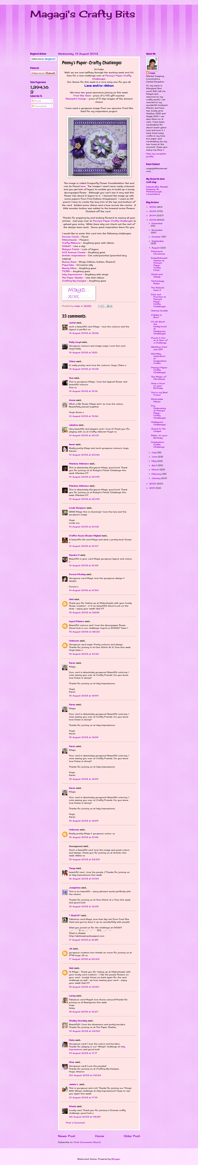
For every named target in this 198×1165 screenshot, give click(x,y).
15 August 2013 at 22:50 (84, 859)
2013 (153, 220)
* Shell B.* (74, 915)
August (156, 247)
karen (72, 444)
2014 (153, 215)
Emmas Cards (70, 236)
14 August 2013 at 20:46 (84, 455)
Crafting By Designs (74, 281)
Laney (72, 995)
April (155, 465)
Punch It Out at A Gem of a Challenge (159, 340)
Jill (70, 948)
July (154, 452)
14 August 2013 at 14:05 (84, 369)
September (158, 241)
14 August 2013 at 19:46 (83, 416)
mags (152, 73)
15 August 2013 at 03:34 (84, 612)
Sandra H (74, 555)
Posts (36, 101)
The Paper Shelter (72, 277)
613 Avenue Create (73, 252)
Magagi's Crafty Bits (82, 14)
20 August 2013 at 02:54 (85, 1075)
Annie (72, 400)
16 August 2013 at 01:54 (84, 878)
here (83, 186)
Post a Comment (75, 1122)
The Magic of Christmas (158, 377)
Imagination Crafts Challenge (157, 444)
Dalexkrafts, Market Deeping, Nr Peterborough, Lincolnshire (157, 190)
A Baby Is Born (156, 316)
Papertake (68, 265)
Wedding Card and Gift (159, 348)
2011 (152, 488)
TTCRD (66, 271)
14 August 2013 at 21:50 (84, 590)
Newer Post (66, 1136)
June (155, 456)
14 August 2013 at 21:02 (84, 526)
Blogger (116, 1159)
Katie (72, 1040)
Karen (72, 663)
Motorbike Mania (157, 400)
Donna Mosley (77, 574)
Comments (39, 106)
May (154, 461)
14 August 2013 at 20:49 (84, 477)
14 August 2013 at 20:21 (84, 435)
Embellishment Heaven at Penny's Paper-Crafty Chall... (159, 264)
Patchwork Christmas (158, 252)
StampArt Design (75, 98)
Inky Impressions (72, 274)
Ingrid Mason (76, 621)
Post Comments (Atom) (87, 1142)
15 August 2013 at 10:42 (84, 654)
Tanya (72, 868)
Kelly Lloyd (75, 342)
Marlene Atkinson (79, 463)
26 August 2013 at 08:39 (85, 1116)
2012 (153, 483)
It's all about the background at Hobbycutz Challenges (158, 327)
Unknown (74, 640)
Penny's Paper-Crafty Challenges (113, 221)
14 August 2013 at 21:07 (84, 546)
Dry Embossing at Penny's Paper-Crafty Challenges (158, 411)
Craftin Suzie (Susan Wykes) (85, 535)
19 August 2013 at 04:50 (84, 1031)
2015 (153, 211)
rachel (72, 322)
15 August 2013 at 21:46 (84, 837)
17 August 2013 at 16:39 (83, 940)
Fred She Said (81, 95)
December (157, 223)
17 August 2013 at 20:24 (84, 959)
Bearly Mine (69, 268)
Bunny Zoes (69, 262)
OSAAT (66, 246)
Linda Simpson (77, 508)
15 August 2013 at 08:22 (84, 631)
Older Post (132, 1136)
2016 (153, 207)
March (156, 469)
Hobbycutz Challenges (158, 423)
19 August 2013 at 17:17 (83, 1053)
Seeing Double (159, 310)
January (156, 478)
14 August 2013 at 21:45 (83, 565)
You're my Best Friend (159, 393)
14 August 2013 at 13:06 (84, 333)
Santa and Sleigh (157, 275)
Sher (71, 1062)
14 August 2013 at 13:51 (83, 352)
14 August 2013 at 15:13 (83, 391)
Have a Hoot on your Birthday (158, 385)
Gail (71, 599)
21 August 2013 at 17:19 (83, 1097)
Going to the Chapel (158, 429)
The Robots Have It (157, 288)
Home (99, 1136)
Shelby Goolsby (78, 1020)
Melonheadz (69, 240)
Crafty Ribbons (71, 243)
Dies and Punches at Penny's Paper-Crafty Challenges (158, 300)
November (157, 230)
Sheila (72, 1106)
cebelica (73, 425)
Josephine (74, 887)
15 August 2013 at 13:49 (83, 695)
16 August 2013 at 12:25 (84, 906)
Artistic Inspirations (74, 255)
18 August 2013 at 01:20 (84, 987)
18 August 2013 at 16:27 (83, 1011)
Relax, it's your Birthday (159, 436)
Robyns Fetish (70, 249)
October (156, 236)
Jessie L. (74, 1084)
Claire (72, 361)
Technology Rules (157, 282)
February (157, 474)
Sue (71, 378)
